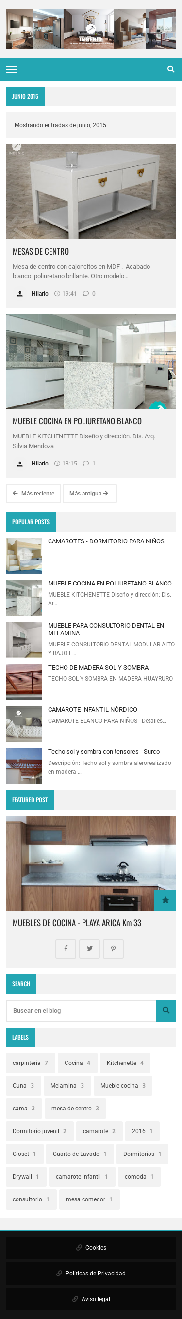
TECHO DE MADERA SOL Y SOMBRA (98, 667)
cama (24, 1108)
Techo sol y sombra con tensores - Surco (104, 751)
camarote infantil (82, 1176)
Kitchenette (125, 1063)
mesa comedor (89, 1199)
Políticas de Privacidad (91, 1273)
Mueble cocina (123, 1085)
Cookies (91, 1247)
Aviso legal (91, 1299)
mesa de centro (75, 1108)
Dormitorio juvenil (39, 1131)
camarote (99, 1131)
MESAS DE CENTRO (41, 251)
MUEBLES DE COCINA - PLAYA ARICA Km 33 (77, 922)
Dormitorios (142, 1154)
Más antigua (88, 493)
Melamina (67, 1085)
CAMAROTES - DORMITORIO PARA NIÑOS (106, 541)
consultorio (31, 1199)
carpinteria (30, 1063)
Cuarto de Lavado (80, 1154)
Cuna (23, 1085)
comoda (139, 1176)
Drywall (26, 1176)
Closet (24, 1154)
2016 (142, 1131)
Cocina (77, 1063)
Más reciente (33, 493)
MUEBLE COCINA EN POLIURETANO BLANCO (77, 421)
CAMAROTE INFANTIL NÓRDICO (92, 709)
